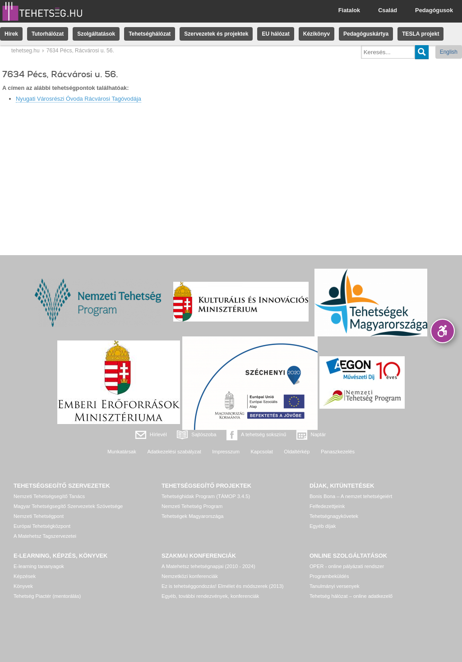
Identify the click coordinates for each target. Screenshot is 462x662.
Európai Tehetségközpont (42, 526)
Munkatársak (121, 451)
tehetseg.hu (25, 50)
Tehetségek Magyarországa (192, 516)
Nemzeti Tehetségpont (39, 516)
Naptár (318, 434)
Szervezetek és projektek (216, 34)
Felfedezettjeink (327, 506)
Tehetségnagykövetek (334, 516)
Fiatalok (349, 10)
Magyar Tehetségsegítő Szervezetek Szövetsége (68, 506)
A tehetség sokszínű (263, 434)
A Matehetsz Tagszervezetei (45, 536)
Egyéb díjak (323, 526)
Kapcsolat (262, 451)
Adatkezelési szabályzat (174, 451)
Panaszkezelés (338, 451)
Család (387, 10)
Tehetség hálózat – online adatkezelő (351, 596)
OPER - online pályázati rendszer (347, 566)
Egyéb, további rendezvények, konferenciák (210, 596)
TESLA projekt (420, 34)
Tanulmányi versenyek (335, 586)
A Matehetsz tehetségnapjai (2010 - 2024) (208, 566)
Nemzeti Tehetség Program (192, 506)
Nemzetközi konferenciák (190, 576)
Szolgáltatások (96, 34)
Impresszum (226, 451)
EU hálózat (275, 34)
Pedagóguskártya (365, 34)
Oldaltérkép (297, 451)
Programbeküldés (329, 576)
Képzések (25, 576)
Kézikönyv (316, 34)
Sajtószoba (203, 434)
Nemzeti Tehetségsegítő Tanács (49, 496)
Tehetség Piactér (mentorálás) (47, 596)
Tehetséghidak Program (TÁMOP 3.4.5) (206, 496)
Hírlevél (158, 434)
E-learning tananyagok (39, 566)
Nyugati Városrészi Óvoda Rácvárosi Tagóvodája (78, 98)
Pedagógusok (434, 10)
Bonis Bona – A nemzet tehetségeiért (351, 496)
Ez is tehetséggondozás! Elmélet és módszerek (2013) (223, 586)
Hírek (11, 34)
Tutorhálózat (48, 34)
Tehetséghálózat (150, 34)
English (448, 52)
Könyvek (23, 586)
